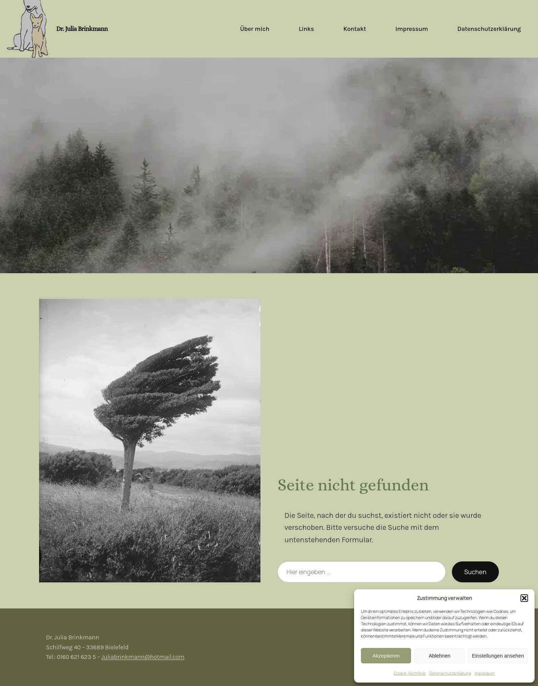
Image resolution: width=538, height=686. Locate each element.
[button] (524, 598)
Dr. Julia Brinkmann (82, 28)
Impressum (485, 673)
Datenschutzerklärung (450, 673)
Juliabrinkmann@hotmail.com (142, 657)
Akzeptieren (385, 656)
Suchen (475, 572)
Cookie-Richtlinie (410, 673)
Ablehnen (439, 656)
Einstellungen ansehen (498, 656)
